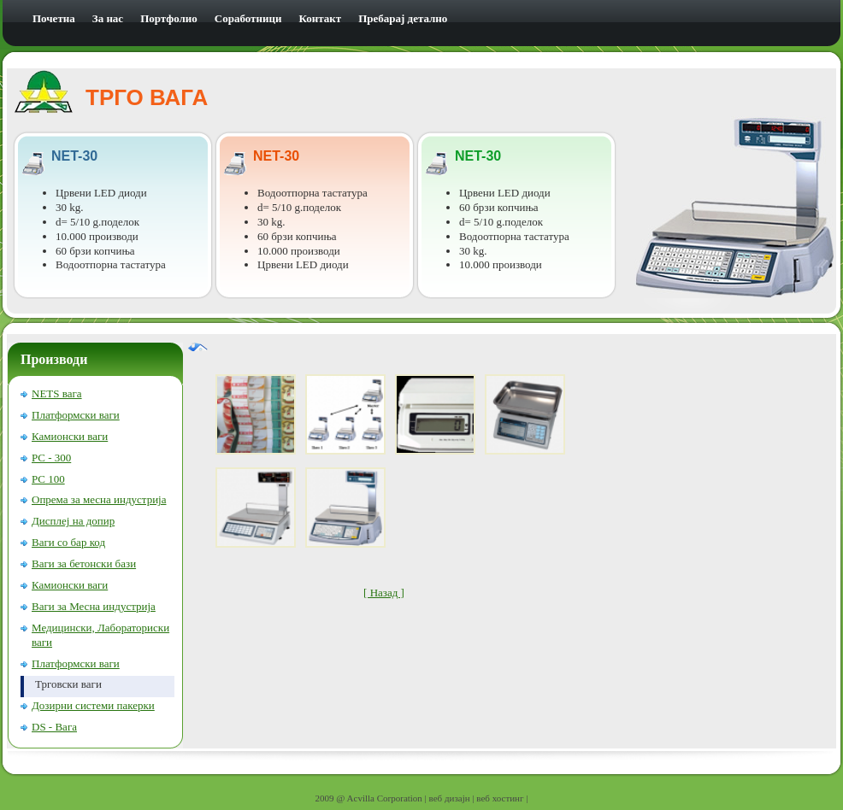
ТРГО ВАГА (146, 97)
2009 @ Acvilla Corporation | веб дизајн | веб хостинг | (421, 798)
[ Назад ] (383, 592)
